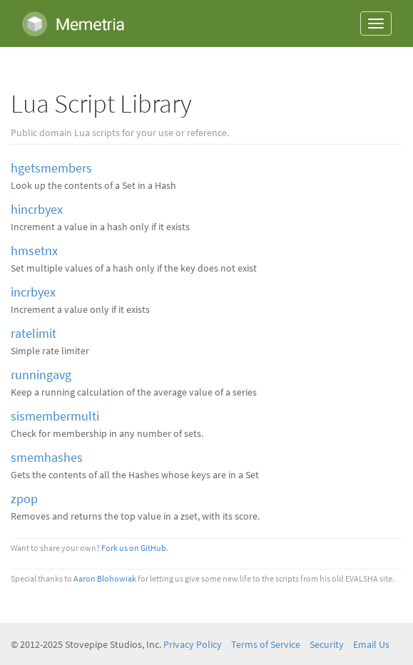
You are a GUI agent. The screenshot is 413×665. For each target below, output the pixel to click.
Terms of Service (265, 644)
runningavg (41, 374)
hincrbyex (37, 209)
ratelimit (33, 333)
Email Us (371, 644)
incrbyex (33, 292)
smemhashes (47, 457)
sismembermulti (55, 416)
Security (327, 644)
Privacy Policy (192, 644)
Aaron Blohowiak (104, 578)
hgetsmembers (51, 168)
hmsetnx (34, 250)
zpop (24, 498)
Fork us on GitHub (133, 548)
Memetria (73, 23)
